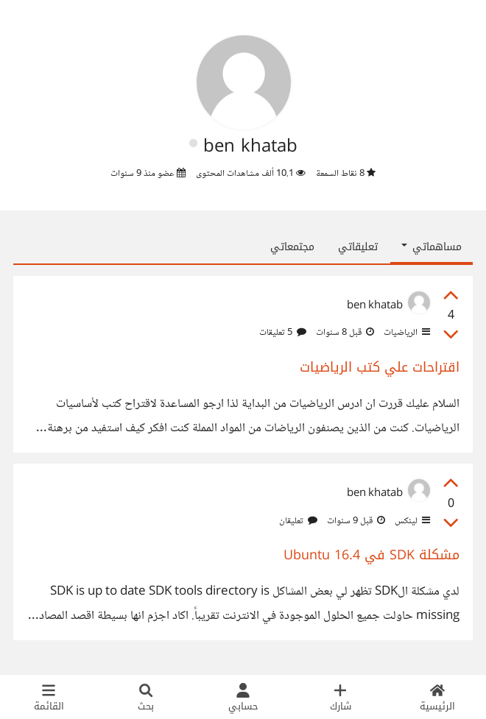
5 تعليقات (282, 333)
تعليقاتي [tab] (358, 247)
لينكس (411, 521)
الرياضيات (405, 333)
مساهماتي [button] (431, 247)
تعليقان (298, 521)
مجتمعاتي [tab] (292, 247)
